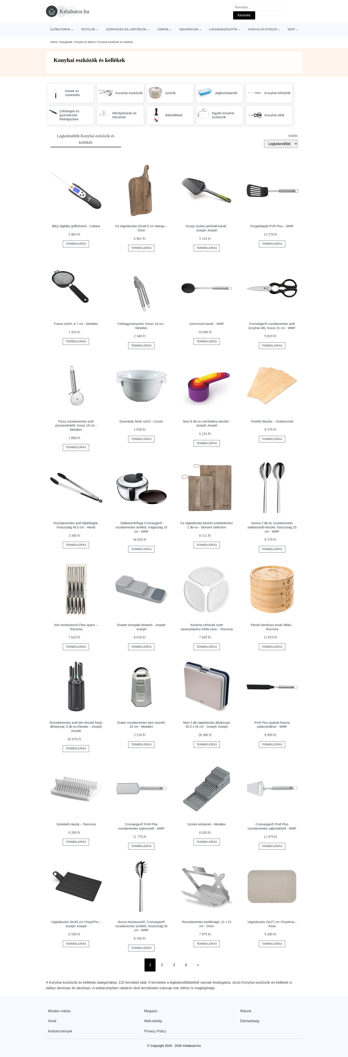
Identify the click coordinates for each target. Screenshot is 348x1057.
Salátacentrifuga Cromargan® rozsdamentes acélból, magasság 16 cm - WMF (141, 527)
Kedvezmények (60, 1031)
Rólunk (245, 1011)
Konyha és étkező (262, 29)
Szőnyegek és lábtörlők (126, 29)
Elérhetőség (249, 1021)
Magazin (151, 1011)
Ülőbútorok (60, 29)
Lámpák (163, 29)
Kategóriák (66, 42)
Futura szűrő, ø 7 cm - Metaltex (76, 324)
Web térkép (153, 1021)
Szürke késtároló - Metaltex (206, 824)
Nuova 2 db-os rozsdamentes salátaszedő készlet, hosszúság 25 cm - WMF (272, 527)
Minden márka (59, 1011)
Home (53, 42)
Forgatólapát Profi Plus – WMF (272, 226)
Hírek (52, 1021)
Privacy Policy (155, 1031)
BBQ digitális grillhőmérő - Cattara (76, 226)
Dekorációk (189, 29)
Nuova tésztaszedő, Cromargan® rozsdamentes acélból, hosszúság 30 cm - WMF (141, 926)
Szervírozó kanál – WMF (206, 324)
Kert (291, 29)
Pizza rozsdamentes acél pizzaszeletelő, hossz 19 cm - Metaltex (76, 425)
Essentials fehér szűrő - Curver (141, 421)
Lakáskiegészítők (223, 29)
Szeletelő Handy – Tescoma (76, 824)
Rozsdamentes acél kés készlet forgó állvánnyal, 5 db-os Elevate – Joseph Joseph (76, 727)
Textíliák (88, 29)
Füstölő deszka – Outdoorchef (272, 421)
